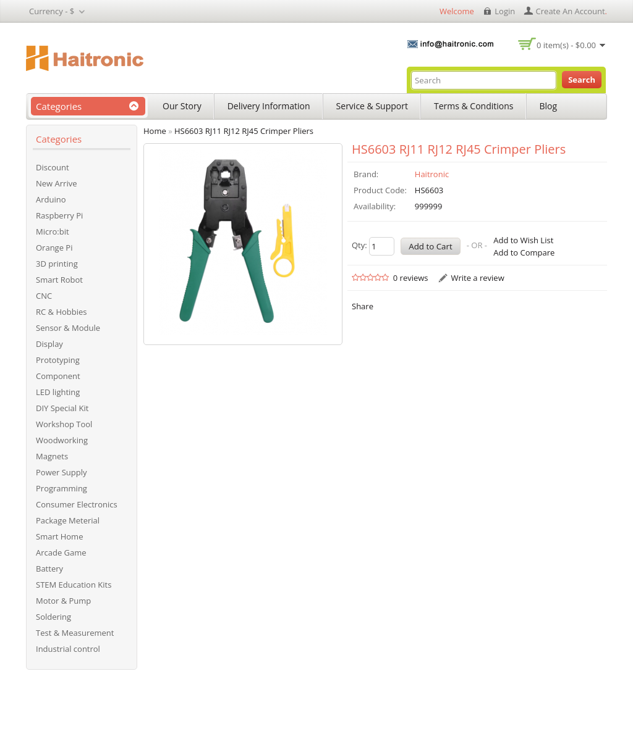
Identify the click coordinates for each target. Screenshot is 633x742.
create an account (570, 11)
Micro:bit (52, 231)
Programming (61, 488)
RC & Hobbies (61, 311)
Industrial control (68, 648)
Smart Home (59, 536)
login (505, 11)
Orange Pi (54, 247)
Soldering (53, 616)
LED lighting (58, 392)
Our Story (182, 106)
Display (49, 343)
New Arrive (56, 183)
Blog (549, 106)
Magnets (52, 456)
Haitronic (432, 174)
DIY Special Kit (62, 408)
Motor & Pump (63, 600)
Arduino (51, 199)
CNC (44, 295)
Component (58, 375)
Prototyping (58, 359)
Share (362, 306)
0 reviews (410, 277)
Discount (52, 167)
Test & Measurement (75, 632)
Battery (49, 568)
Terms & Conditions (474, 106)
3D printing (57, 263)
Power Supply (61, 472)
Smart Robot (59, 279)
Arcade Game (61, 552)
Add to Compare (523, 252)
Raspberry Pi (59, 215)
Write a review (477, 277)
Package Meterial (68, 520)
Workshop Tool (64, 424)
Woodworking (62, 440)
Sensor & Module (68, 327)
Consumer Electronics (76, 504)
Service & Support (372, 106)
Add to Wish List (523, 240)
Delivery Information (268, 106)
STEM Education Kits (73, 584)
